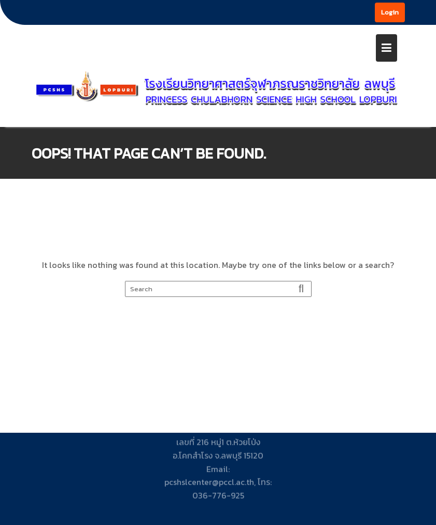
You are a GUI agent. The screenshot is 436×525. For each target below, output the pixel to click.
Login (390, 12)
